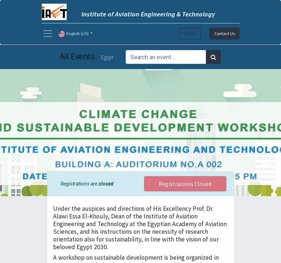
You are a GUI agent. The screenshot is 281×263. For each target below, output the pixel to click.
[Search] (213, 57)
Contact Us (224, 33)
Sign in (190, 33)
